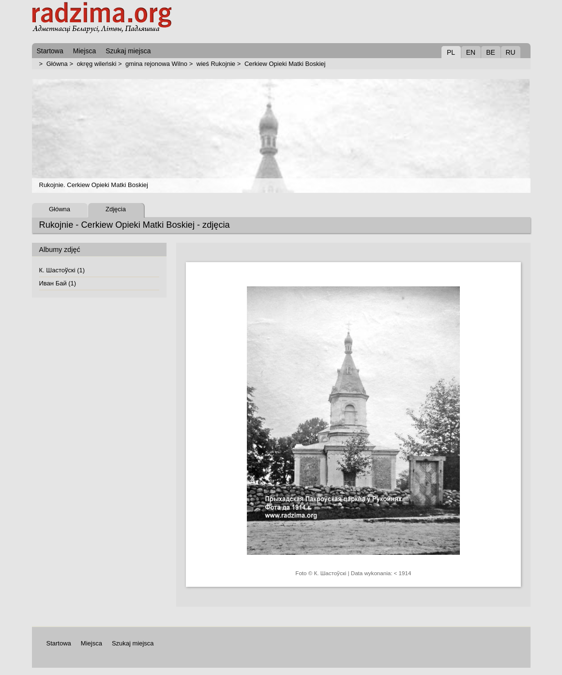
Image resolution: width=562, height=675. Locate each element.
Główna (57, 63)
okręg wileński (97, 63)
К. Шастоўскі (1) (62, 270)
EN (470, 52)
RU (510, 52)
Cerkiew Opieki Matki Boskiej (285, 63)
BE (490, 52)
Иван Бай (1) (57, 283)
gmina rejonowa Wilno (156, 63)
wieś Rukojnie (216, 63)
